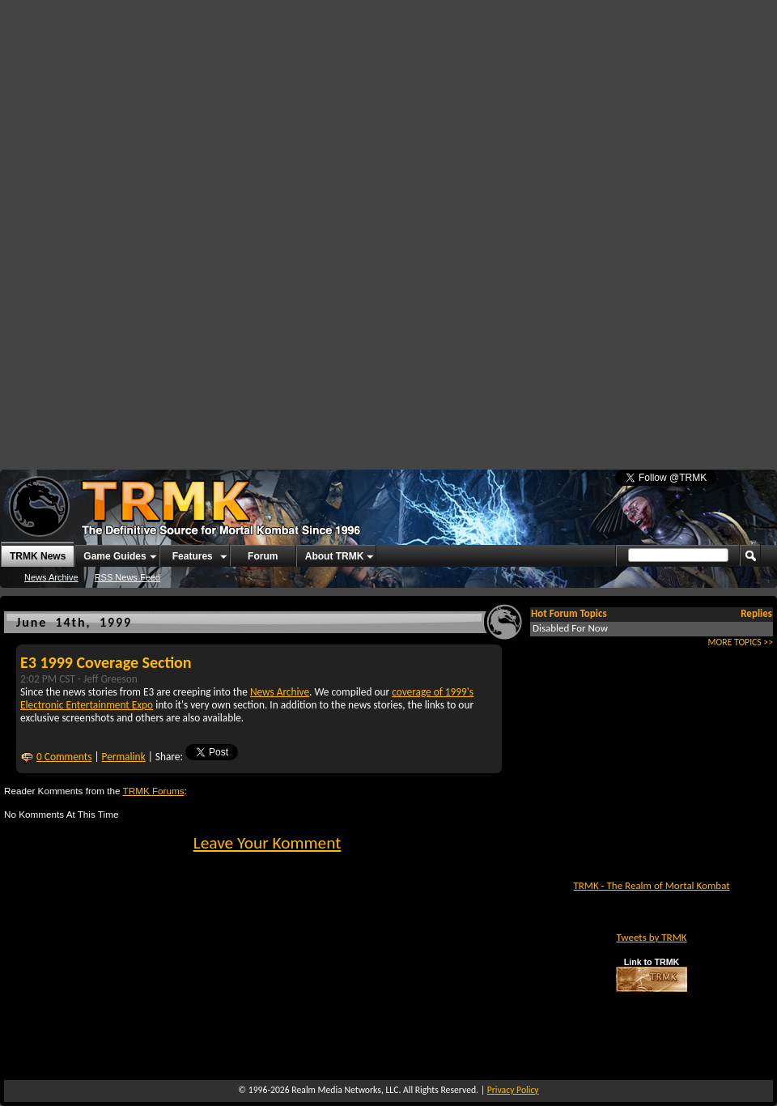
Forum (263, 556)
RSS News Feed (127, 577)
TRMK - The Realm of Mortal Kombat (651, 885)
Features (192, 556)
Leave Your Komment (267, 842)
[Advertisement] (287, 121)
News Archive (51, 577)
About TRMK (334, 556)
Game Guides (114, 556)
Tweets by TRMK (651, 937)
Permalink (124, 757)
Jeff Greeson (110, 679)
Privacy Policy (513, 1089)
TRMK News (38, 556)
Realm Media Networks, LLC (344, 1089)
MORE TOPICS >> (740, 642)
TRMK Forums (154, 790)
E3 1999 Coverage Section (106, 662)
